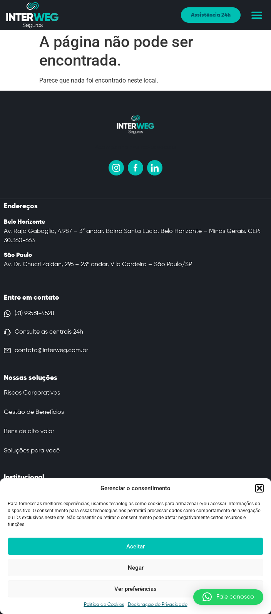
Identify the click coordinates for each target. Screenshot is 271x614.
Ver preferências (135, 588)
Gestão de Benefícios (34, 412)
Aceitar (135, 546)
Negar (136, 567)
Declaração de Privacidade (157, 604)
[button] (259, 488)
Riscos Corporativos (32, 393)
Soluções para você (32, 451)
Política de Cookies (104, 604)
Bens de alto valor (29, 431)
